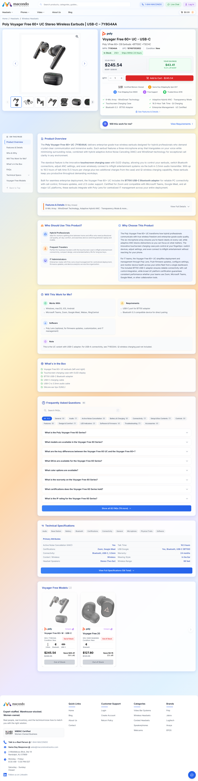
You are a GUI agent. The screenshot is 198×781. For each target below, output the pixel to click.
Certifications (92, 531)
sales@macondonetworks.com (44, 747)
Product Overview (14, 142)
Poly (168, 710)
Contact (72, 725)
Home (5, 18)
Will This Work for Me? (16, 158)
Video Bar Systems (142, 710)
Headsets (7, 12)
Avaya (169, 725)
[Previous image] (15, 63)
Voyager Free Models (16, 180)
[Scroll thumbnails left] (7, 102)
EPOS (168, 730)
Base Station (56, 531)
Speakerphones (141, 725)
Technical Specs (13, 175)
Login (103, 710)
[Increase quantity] (121, 78)
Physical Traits (146, 531)
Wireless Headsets (30, 18)
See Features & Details (147, 111)
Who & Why (11, 153)
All (47, 418)
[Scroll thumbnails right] (92, 102)
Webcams (138, 730)
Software (160, 531)
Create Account (108, 715)
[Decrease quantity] (110, 78)
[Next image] (84, 63)
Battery (68, 531)
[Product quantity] (116, 78)
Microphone (132, 531)
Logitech (170, 720)
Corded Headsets (142, 720)
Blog (70, 12)
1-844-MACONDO (39, 742)
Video (41, 12)
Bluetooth (79, 531)
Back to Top (13, 188)
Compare (69, 629)
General (120, 531)
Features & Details (14, 147)
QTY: (104, 78)
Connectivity (107, 531)
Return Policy (107, 720)
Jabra (169, 715)
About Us (56, 12)
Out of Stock (59, 662)
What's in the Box (14, 164)
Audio (44, 531)
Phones (25, 12)
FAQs (8, 169)
